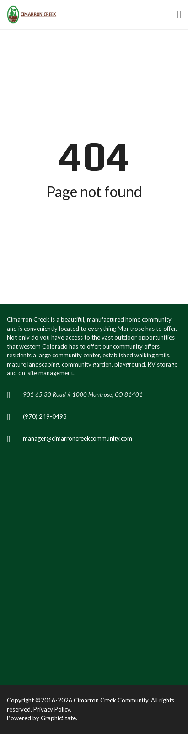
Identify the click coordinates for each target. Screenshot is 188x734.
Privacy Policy (51, 709)
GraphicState (58, 718)
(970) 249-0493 (45, 416)
